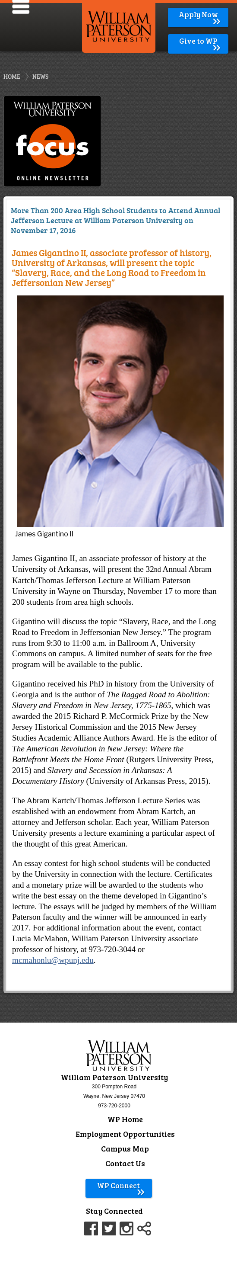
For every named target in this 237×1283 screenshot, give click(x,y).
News (40, 76)
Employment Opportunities (125, 1134)
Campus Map (125, 1148)
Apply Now (200, 14)
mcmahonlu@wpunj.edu (53, 960)
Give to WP (200, 41)
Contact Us (125, 1163)
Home (11, 76)
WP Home (125, 1119)
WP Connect (121, 1185)
